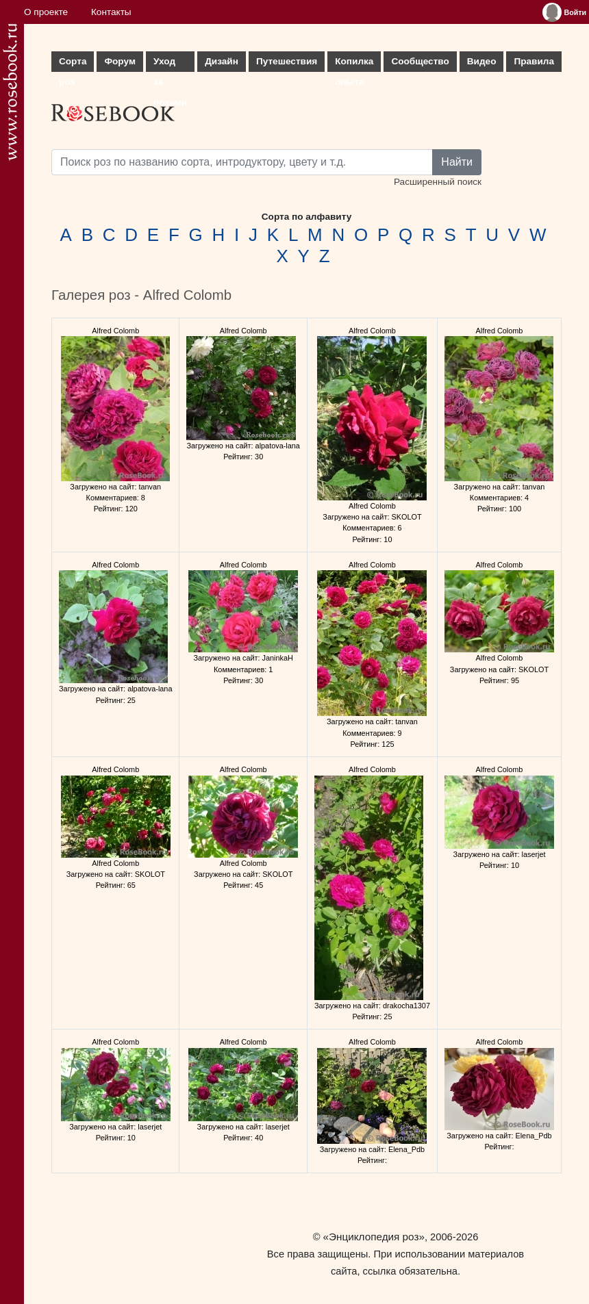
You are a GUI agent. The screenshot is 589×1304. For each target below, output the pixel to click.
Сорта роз (72, 64)
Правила (534, 61)
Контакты (111, 12)
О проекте (46, 12)
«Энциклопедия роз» (374, 1236)
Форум (119, 61)
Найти (457, 162)
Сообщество (420, 61)
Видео (482, 61)
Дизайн (221, 61)
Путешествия (286, 61)
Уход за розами (170, 64)
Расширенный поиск (437, 182)
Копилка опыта (354, 64)
